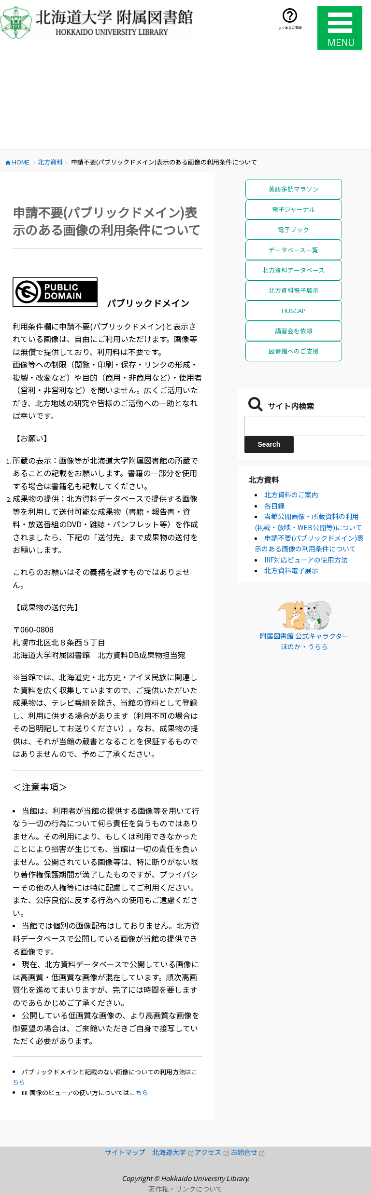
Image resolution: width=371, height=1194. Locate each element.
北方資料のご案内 (291, 494)
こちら (138, 1092)
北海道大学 (173, 1152)
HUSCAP (294, 310)
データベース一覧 (293, 249)
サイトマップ (128, 1152)
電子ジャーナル (293, 209)
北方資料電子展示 (294, 290)
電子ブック (293, 229)
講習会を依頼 (294, 330)
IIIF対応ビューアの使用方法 (306, 559)
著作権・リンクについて (185, 1189)
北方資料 (263, 479)
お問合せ (248, 1152)
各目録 (274, 505)
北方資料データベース (293, 269)
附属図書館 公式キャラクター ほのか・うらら (304, 641)
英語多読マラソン (294, 188)
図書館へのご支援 (294, 351)
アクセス (212, 1152)
